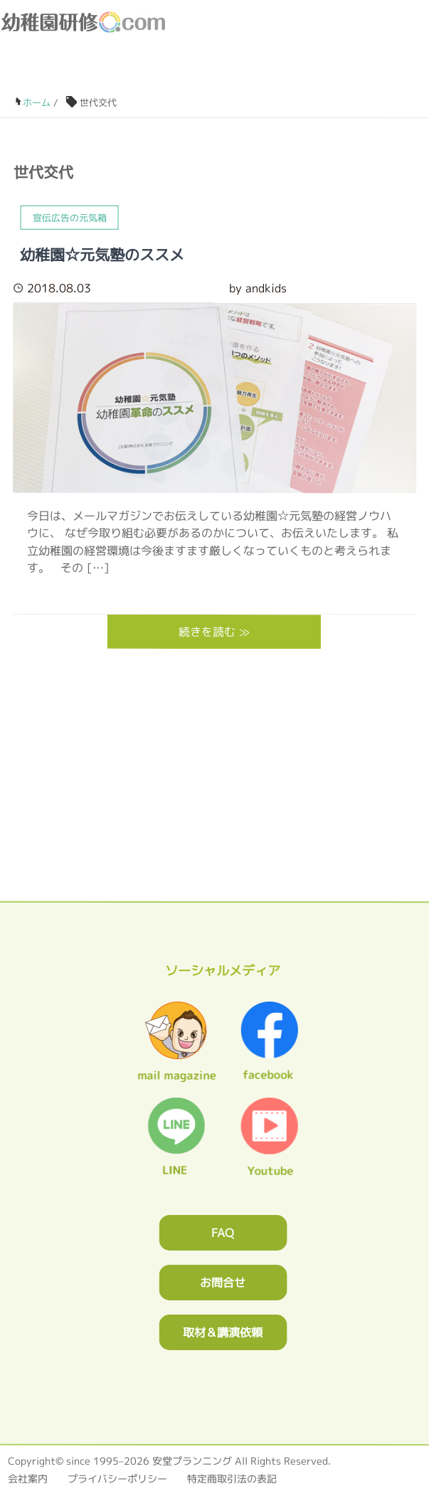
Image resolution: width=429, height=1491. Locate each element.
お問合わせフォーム (317, 71)
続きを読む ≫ (214, 632)
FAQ (222, 1233)
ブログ (349, 71)
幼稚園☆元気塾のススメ (103, 254)
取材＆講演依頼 (223, 1332)
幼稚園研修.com (86, 22)
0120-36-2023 (285, 71)
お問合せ (222, 1282)
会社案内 (28, 1478)
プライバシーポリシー (117, 1478)
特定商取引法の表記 (232, 1478)
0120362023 (214, 815)
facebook (381, 71)
